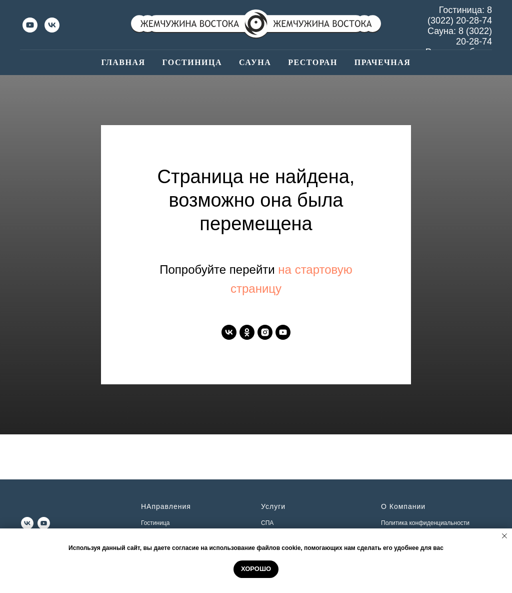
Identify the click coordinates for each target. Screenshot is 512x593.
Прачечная (382, 62)
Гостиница (192, 62)
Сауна (255, 62)
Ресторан (313, 62)
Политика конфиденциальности (425, 522)
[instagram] (265, 332)
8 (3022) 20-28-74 (460, 15)
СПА (267, 522)
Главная (124, 62)
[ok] (247, 332)
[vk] (52, 25)
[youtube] (30, 25)
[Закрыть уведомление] (505, 536)
